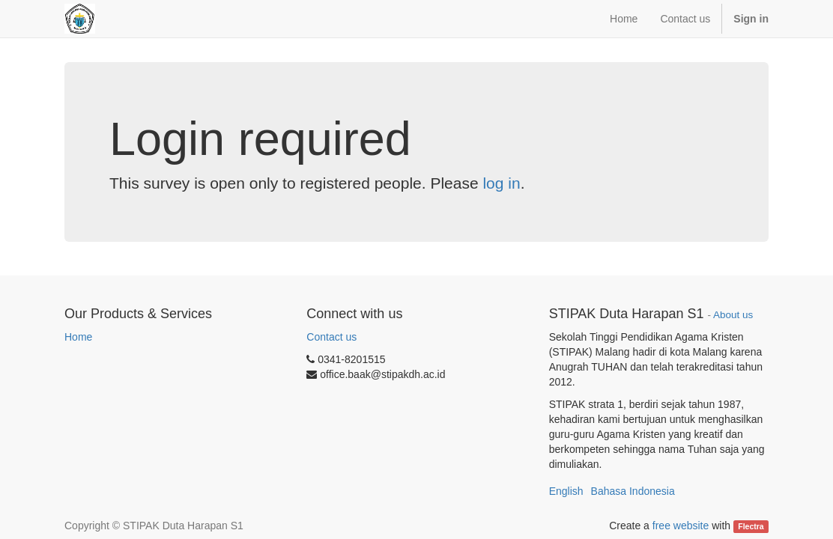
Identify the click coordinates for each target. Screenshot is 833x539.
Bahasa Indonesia (633, 491)
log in (501, 183)
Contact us (331, 337)
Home (78, 337)
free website (680, 526)
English (566, 491)
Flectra (750, 526)
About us (733, 314)
